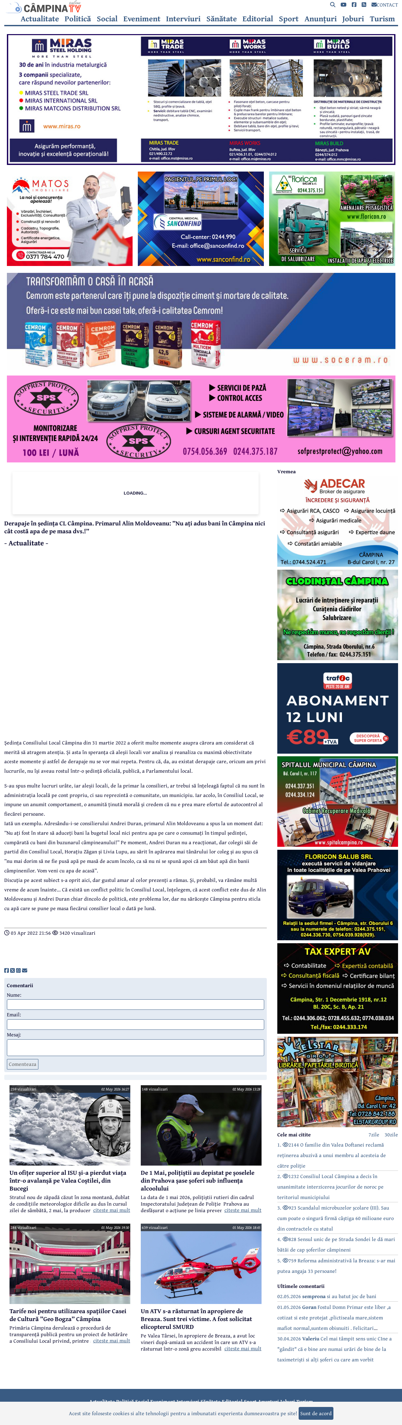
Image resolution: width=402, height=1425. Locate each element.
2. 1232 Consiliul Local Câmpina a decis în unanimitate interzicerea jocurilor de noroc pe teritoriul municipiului (330, 1186)
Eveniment (141, 18)
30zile (391, 1134)
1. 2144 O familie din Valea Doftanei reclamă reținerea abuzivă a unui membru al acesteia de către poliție (331, 1155)
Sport (289, 18)
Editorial (258, 18)
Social (107, 18)
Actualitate (40, 18)
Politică (78, 18)
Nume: (14, 995)
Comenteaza (22, 1064)
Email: (14, 1014)
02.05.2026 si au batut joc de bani (326, 1296)
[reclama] (201, 163)
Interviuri (183, 18)
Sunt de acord (316, 1413)
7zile (374, 1134)
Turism (382, 18)
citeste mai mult (111, 1210)
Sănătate (221, 18)
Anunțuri (321, 18)
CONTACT (384, 5)
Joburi (353, 18)
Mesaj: (14, 1034)
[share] (6, 970)
